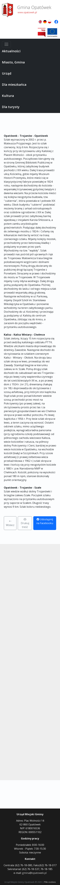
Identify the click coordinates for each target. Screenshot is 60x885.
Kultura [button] (8, 96)
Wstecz (10, 523)
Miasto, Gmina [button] (13, 62)
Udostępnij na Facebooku (44, 521)
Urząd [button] (6, 73)
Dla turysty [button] (11, 107)
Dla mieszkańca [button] (14, 84)
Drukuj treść (25, 523)
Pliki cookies (50, 882)
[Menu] (6, 44)
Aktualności (11, 51)
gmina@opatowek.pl (34, 873)
